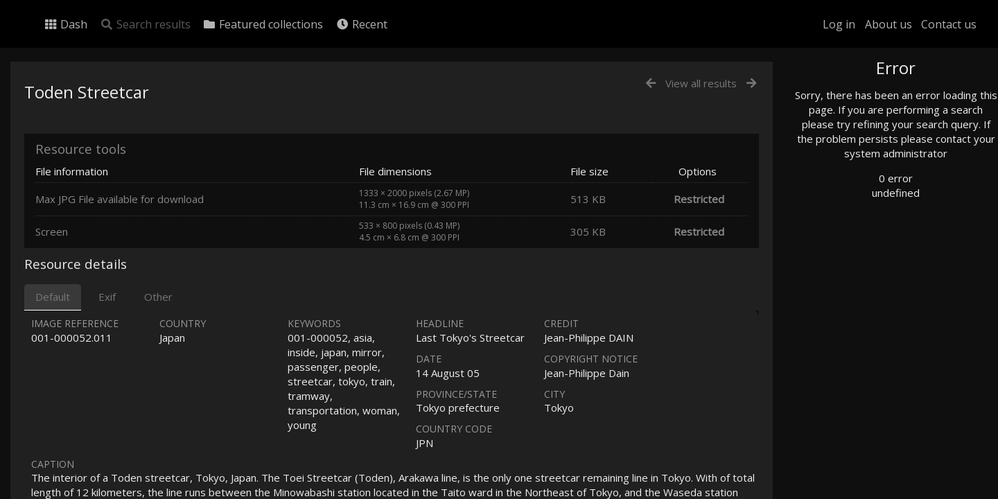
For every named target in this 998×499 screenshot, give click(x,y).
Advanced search (858, 281)
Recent (361, 24)
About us (888, 24)
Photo (835, 99)
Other (158, 297)
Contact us (949, 24)
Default (52, 297)
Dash (65, 24)
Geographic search (861, 266)
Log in (839, 24)
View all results (701, 83)
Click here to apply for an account (883, 491)
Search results (145, 24)
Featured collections (262, 24)
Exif (107, 297)
